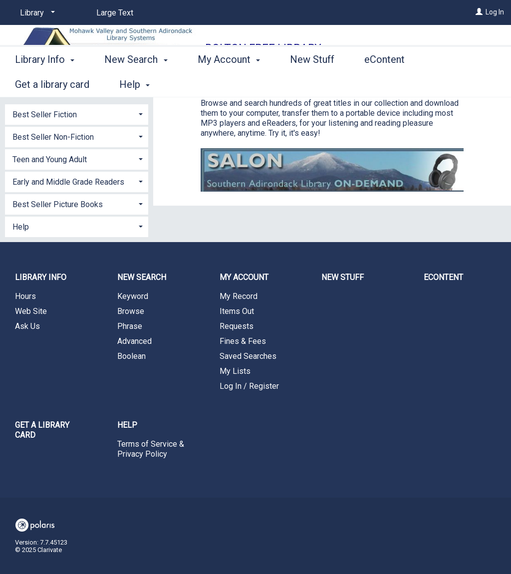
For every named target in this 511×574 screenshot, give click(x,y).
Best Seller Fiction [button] (44, 114)
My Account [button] (229, 83)
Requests (237, 326)
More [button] (454, 84)
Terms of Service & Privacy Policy (150, 449)
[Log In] (479, 12)
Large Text (114, 12)
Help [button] (20, 227)
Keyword (132, 296)
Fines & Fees (243, 341)
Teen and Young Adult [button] (49, 159)
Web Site (31, 311)
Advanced (134, 341)
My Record (238, 296)
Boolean (131, 356)
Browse (130, 311)
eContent (384, 83)
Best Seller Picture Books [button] (57, 204)
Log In (495, 12)
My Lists (235, 371)
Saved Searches (248, 356)
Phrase (129, 326)
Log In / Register (249, 386)
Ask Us (27, 326)
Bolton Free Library (263, 48)
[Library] (35, 13)
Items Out (237, 311)
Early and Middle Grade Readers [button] (68, 182)
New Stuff (312, 83)
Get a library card (42, 430)
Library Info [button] (44, 83)
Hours (25, 296)
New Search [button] (135, 83)
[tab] (76, 113)
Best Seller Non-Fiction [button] (53, 137)
